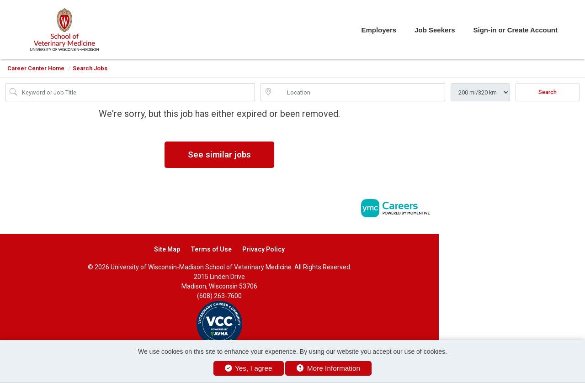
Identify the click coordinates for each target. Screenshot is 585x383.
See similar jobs (219, 154)
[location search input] (359, 92)
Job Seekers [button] (435, 30)
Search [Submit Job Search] (547, 92)
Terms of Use (211, 249)
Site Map (167, 249)
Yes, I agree (248, 368)
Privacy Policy (263, 249)
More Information (328, 368)
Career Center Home (35, 68)
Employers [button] (378, 30)
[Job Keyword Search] (136, 92)
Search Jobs (90, 68)
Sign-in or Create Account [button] (515, 30)
